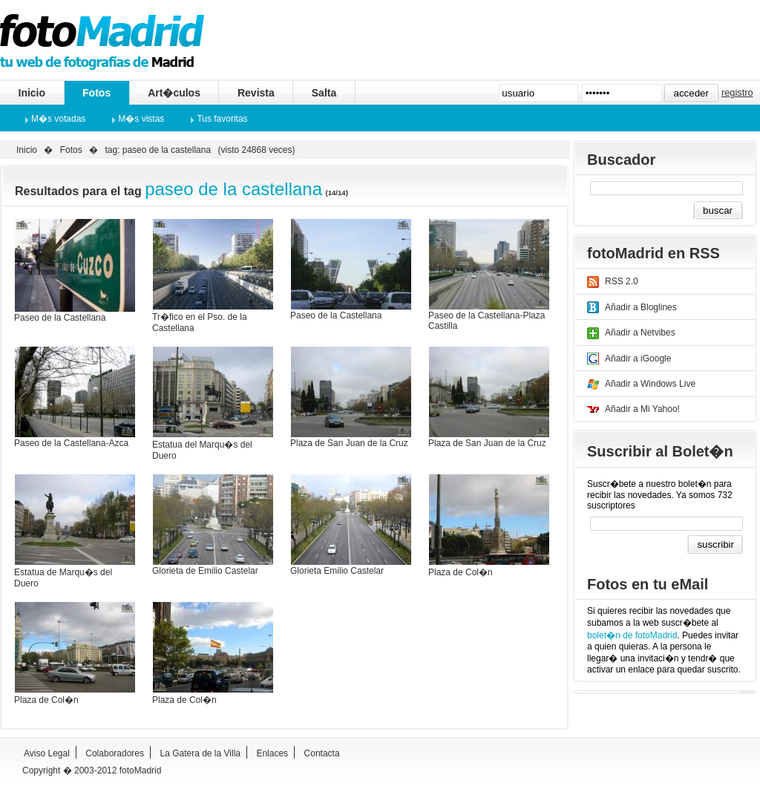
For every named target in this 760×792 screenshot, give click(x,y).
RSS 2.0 (621, 281)
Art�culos (174, 93)
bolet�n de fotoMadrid (632, 635)
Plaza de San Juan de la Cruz (349, 443)
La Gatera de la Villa (200, 753)
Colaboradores (114, 753)
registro (737, 92)
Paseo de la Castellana (59, 317)
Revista (256, 93)
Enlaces (272, 753)
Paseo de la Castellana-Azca (71, 443)
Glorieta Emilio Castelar (337, 571)
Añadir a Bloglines (641, 307)
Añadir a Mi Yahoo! (642, 409)
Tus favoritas (222, 119)
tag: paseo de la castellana (158, 150)
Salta (324, 93)
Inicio (32, 93)
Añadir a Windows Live (650, 384)
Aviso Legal (47, 753)
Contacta (322, 753)
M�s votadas (58, 119)
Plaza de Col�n (460, 572)
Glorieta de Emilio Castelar (205, 571)
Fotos (96, 93)
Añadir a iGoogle (638, 358)
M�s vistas (141, 119)
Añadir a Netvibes (640, 332)
